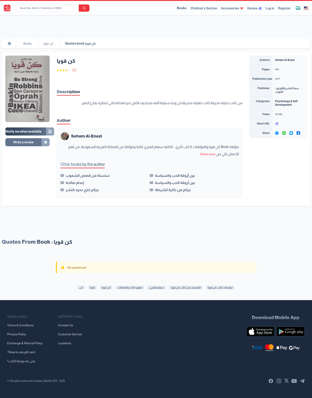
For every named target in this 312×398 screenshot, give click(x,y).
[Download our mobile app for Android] (290, 331)
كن (81, 287)
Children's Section (204, 8)
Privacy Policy (16, 334)
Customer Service (70, 334)
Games (254, 8)
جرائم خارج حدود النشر (82, 190)
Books (182, 8)
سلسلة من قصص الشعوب (88, 175)
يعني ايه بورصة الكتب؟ (21, 361)
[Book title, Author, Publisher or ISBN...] (48, 8)
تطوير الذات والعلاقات (130, 287)
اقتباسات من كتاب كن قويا (186, 287)
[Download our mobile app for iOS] (260, 331)
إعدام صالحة (75, 183)
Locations (64, 343)
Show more (207, 154)
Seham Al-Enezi (86, 136)
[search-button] (84, 8)
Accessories (232, 8)
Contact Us (65, 325)
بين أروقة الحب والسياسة (175, 175)
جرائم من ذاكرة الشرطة (173, 190)
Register (284, 8)
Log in (269, 8)
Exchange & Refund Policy (25, 343)
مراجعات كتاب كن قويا (220, 287)
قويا (92, 287)
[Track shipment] (298, 8)
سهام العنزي (156, 287)
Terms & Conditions (20, 325)
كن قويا (106, 287)
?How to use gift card (21, 352)
